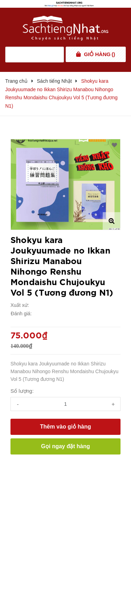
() (99, 54)
